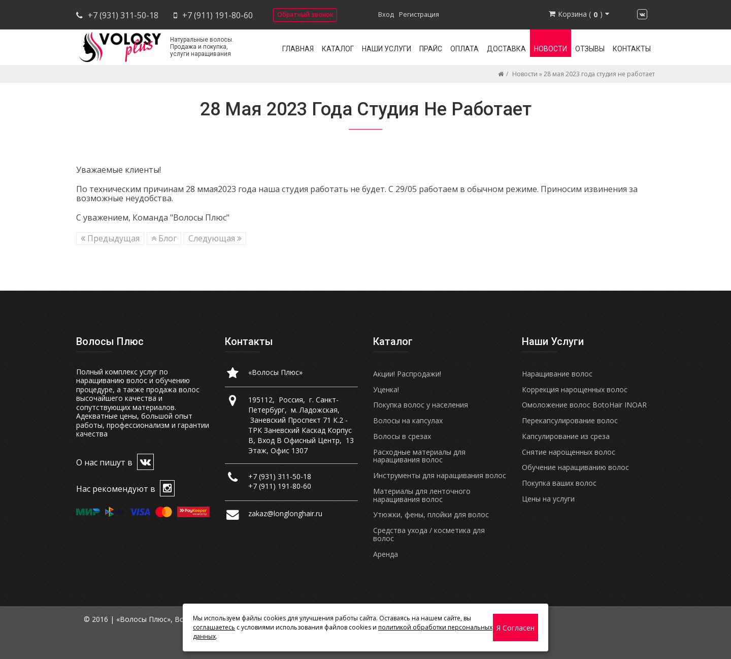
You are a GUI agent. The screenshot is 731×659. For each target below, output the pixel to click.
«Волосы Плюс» (275, 372)
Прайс (430, 49)
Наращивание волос (557, 374)
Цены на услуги (548, 499)
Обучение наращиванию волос (575, 467)
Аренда (385, 554)
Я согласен (515, 628)
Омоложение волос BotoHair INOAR (584, 405)
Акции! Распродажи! (407, 374)
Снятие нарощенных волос (568, 452)
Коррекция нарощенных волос (574, 389)
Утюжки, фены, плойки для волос (431, 514)
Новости (550, 49)
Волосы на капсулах (408, 420)
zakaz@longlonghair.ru (285, 513)
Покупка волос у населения (420, 405)
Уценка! (386, 389)
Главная (298, 49)
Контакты (632, 49)
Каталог (338, 49)
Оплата (464, 49)
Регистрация (419, 14)
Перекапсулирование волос (570, 420)
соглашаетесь (214, 627)
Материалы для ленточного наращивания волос (422, 495)
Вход (386, 14)
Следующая (215, 238)
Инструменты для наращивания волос (439, 475)
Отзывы (590, 49)
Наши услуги (386, 49)
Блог (164, 238)
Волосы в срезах (402, 436)
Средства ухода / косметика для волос (429, 534)
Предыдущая (110, 238)
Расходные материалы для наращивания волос (419, 456)
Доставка (506, 49)
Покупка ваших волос (559, 483)
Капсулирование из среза (566, 436)
